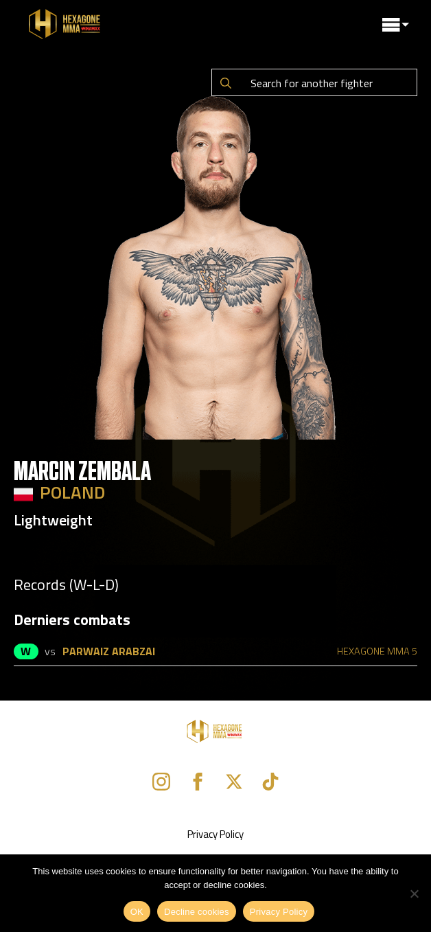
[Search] (226, 83)
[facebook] (197, 781)
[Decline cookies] (414, 893)
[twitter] (234, 781)
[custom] (270, 781)
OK (136, 912)
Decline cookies (196, 912)
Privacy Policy (215, 834)
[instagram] (161, 781)
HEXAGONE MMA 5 (377, 651)
